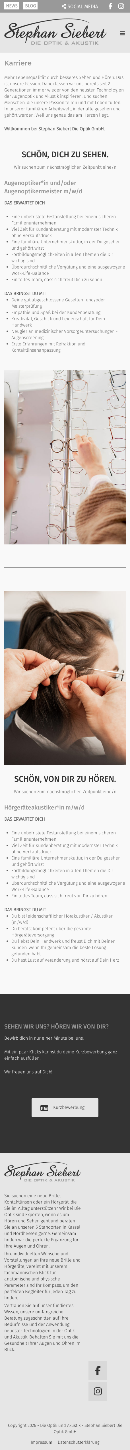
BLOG (30, 6)
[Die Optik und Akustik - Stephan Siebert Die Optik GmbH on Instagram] (121, 6)
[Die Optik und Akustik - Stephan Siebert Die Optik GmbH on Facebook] (110, 6)
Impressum (41, 1442)
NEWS (12, 6)
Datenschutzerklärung (79, 1442)
